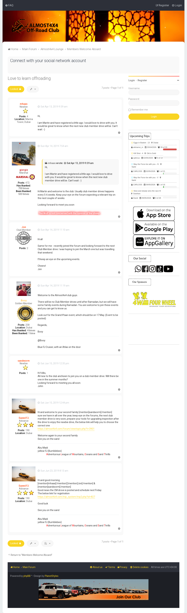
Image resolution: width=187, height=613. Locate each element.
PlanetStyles (51, 576)
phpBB (27, 576)
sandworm (24, 360)
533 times (23, 194)
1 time (31, 333)
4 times (31, 330)
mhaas (23, 104)
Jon (24, 227)
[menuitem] (9, 5)
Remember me (140, 109)
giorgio (24, 170)
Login (131, 80)
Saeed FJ (24, 418)
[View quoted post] (65, 163)
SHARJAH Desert (153, 329)
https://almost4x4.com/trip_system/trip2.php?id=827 (66, 496)
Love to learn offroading (29, 78)
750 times (23, 188)
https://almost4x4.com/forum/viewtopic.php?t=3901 (66, 428)
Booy (24, 300)
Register (142, 80)
